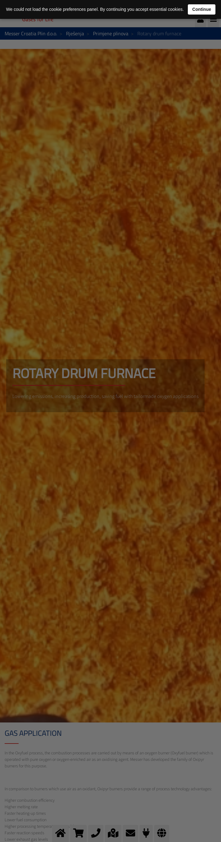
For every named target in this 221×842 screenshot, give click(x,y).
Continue (201, 9)
